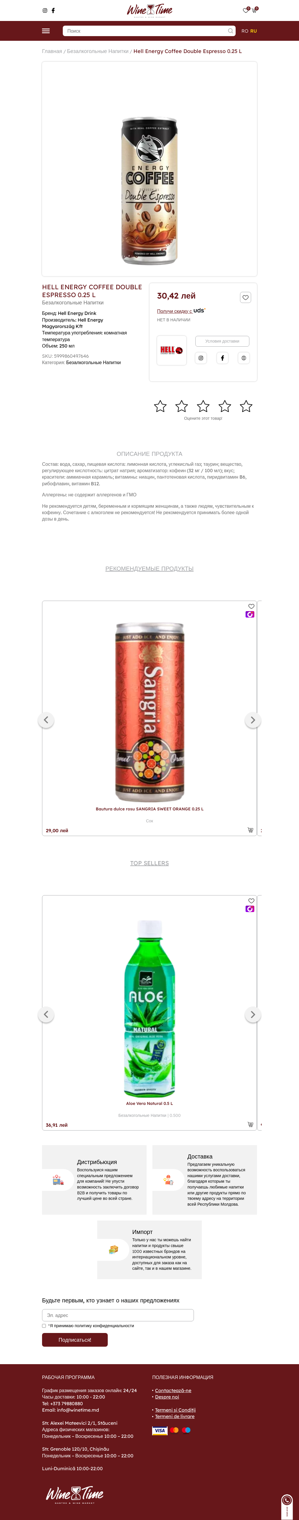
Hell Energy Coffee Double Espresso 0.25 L (187, 51)
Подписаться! (75, 1339)
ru (253, 31)
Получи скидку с (181, 311)
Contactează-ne (173, 1390)
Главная (52, 51)
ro (244, 31)
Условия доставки (222, 341)
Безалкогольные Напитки (98, 51)
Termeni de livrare (174, 1416)
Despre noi (167, 1397)
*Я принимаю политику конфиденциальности (91, 1326)
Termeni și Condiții (175, 1410)
